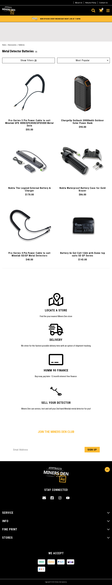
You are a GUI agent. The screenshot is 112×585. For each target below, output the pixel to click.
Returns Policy (90, 3)
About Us (78, 3)
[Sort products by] (83, 60)
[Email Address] (56, 449)
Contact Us (103, 3)
